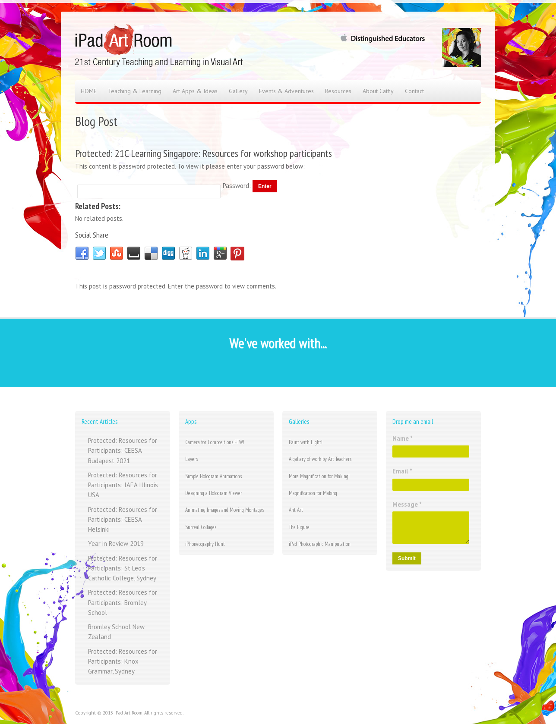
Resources (338, 91)
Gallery (238, 91)
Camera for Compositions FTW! (214, 442)
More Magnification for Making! (319, 476)
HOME (89, 91)
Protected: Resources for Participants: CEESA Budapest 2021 (122, 450)
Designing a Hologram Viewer (213, 493)
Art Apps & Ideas (195, 91)
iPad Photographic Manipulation (320, 544)
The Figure (299, 527)
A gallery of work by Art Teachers (320, 459)
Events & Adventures (286, 91)
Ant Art (296, 510)
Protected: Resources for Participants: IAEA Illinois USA (123, 485)
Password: (238, 186)
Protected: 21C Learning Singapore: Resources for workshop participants (203, 153)
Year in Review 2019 (116, 543)
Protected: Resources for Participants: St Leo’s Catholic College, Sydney (122, 568)
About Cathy (378, 91)
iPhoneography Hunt (205, 544)
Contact (414, 91)
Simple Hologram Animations (213, 476)
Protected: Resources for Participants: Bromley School (122, 602)
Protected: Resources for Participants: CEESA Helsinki (122, 519)
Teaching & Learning (134, 91)
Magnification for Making (313, 493)
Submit (407, 558)
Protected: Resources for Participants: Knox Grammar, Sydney (122, 661)
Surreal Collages (200, 527)
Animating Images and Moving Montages (224, 510)
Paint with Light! (305, 442)
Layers (191, 459)
